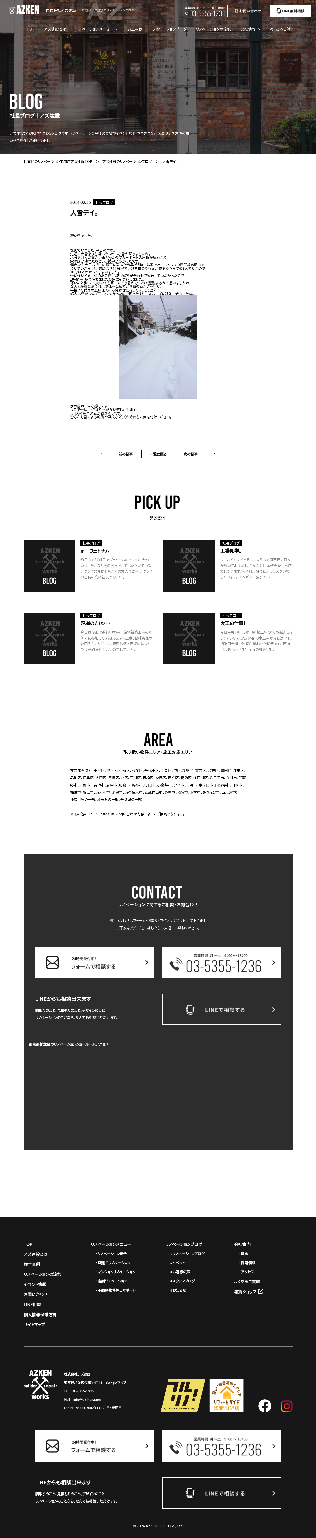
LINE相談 (32, 1304)
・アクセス (246, 1271)
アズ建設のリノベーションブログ (127, 161)
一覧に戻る (158, 454)
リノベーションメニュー (111, 1244)
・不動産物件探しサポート (116, 1290)
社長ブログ (104, 202)
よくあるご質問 (282, 29)
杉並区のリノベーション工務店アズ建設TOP (58, 161)
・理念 (243, 1253)
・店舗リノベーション (111, 1280)
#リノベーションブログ (187, 1253)
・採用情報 (247, 1262)
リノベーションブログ (169, 29)
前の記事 (126, 454)
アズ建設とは (55, 29)
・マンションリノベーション (115, 1271)
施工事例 (135, 29)
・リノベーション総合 (111, 1253)
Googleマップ (116, 1382)
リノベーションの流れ (213, 29)
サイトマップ (34, 1324)
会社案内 (242, 1244)
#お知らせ (178, 1290)
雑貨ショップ (248, 1291)
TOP (31, 29)
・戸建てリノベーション (113, 1262)
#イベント (177, 1262)
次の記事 (190, 454)
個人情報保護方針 (40, 1314)
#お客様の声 (180, 1271)
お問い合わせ (36, 1294)
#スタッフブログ (182, 1280)
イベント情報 (35, 1284)
